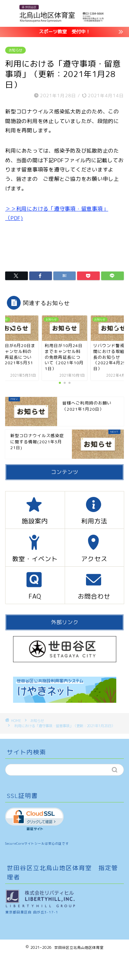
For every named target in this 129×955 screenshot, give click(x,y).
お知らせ (15, 50)
